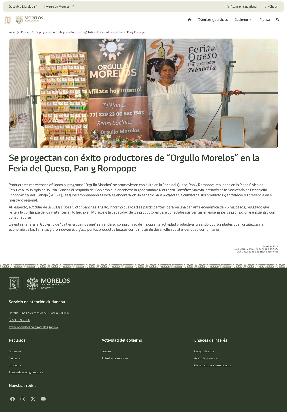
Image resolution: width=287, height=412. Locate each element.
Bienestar (15, 358)
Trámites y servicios (115, 358)
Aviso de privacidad (206, 358)
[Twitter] (33, 398)
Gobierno (15, 351)
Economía (15, 365)
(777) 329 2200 (19, 320)
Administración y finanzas (26, 372)
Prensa (106, 351)
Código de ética (204, 351)
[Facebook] (12, 398)
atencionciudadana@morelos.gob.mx (33, 327)
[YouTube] (43, 398)
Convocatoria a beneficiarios (213, 365)
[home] (26, 19)
